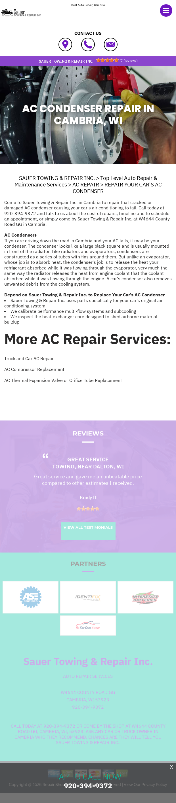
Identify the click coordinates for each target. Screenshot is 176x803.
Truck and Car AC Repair (29, 358)
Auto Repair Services (88, 682)
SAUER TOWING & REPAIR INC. (57, 178)
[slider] (107, 60)
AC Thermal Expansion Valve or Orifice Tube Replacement (63, 380)
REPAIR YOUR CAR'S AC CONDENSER (117, 187)
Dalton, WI (108, 473)
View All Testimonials (88, 534)
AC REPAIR (85, 184)
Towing (63, 473)
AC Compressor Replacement (34, 369)
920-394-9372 (20, 213)
